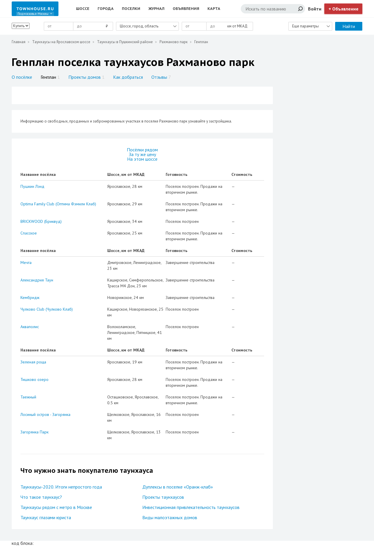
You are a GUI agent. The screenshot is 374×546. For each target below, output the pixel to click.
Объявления (186, 8)
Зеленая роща (33, 362)
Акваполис (29, 326)
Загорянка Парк (34, 432)
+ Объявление (343, 9)
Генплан (50, 77)
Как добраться (128, 77)
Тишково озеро (34, 379)
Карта (213, 8)
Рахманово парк (174, 41)
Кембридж (29, 297)
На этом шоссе (142, 159)
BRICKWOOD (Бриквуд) (41, 221)
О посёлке (22, 77)
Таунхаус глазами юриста (45, 517)
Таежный (28, 397)
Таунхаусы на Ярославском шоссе (61, 41)
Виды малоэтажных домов (169, 517)
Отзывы (161, 77)
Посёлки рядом (142, 150)
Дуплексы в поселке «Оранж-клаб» (177, 487)
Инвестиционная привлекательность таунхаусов (191, 507)
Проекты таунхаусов (163, 497)
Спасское (28, 233)
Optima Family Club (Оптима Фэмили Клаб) (58, 203)
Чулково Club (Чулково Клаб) (46, 309)
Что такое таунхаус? (41, 497)
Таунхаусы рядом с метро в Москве (56, 507)
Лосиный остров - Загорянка (45, 414)
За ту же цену (142, 154)
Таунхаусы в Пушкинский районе (125, 41)
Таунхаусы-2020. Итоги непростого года (61, 487)
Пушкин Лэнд (32, 186)
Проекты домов (86, 77)
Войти (314, 9)
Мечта (26, 262)
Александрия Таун (36, 280)
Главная (18, 41)
